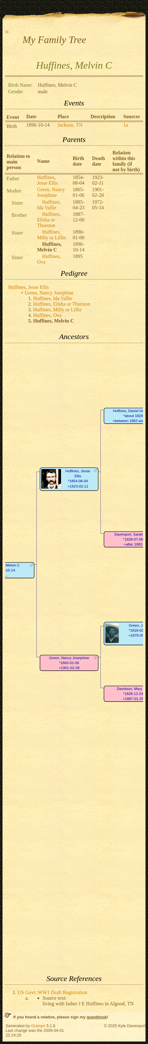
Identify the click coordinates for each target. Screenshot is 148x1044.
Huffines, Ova (47, 315)
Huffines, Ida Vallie (49, 204)
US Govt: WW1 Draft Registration (52, 992)
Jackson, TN (70, 125)
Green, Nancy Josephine (51, 192)
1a (125, 125)
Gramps (38, 1025)
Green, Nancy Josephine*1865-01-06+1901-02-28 (69, 663)
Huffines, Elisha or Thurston (49, 219)
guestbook (97, 1017)
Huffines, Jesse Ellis (47, 180)
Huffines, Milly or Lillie (51, 234)
